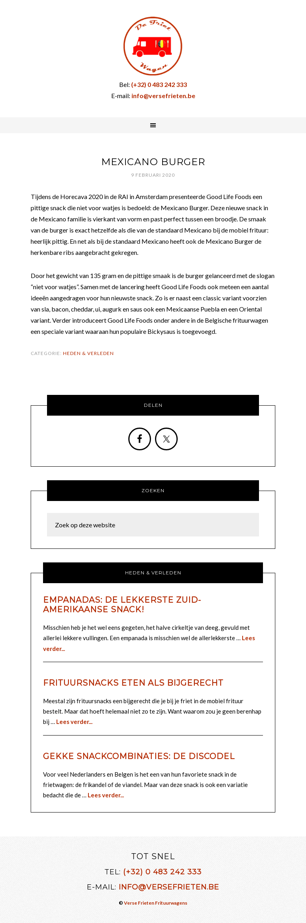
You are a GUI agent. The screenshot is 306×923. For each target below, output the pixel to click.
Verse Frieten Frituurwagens (155, 903)
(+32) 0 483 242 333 (162, 872)
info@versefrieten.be (169, 887)
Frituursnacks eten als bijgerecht (133, 683)
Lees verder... (74, 721)
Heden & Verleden (88, 353)
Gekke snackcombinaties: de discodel (139, 756)
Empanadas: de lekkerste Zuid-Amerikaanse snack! (122, 604)
